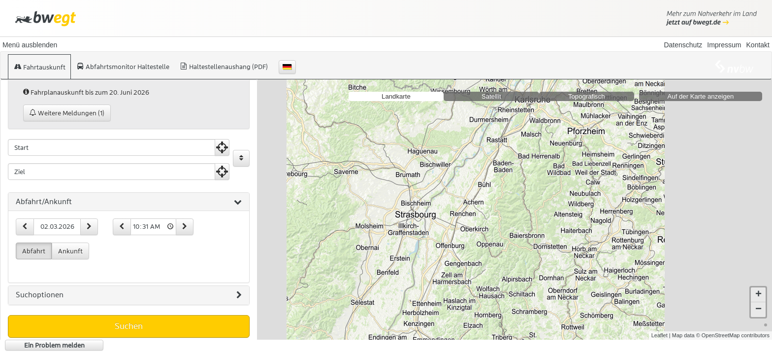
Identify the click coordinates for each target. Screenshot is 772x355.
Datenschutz (683, 45)
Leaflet (659, 335)
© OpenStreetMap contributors (733, 335)
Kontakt (758, 45)
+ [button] (758, 294)
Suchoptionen (129, 295)
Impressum (724, 45)
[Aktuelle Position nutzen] (222, 147)
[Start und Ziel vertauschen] (241, 158)
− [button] (758, 309)
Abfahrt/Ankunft (129, 202)
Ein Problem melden (54, 345)
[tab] (128, 202)
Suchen (129, 325)
